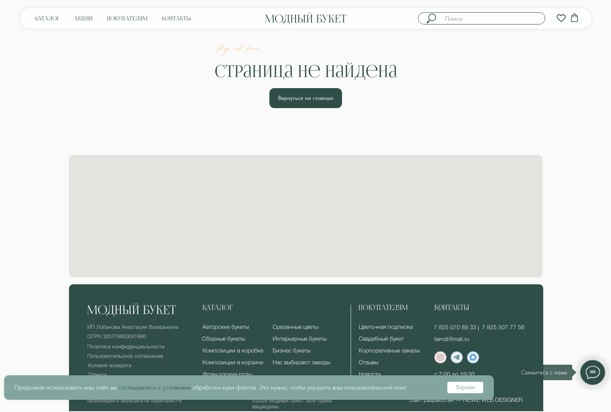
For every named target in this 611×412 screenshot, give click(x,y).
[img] (561, 18)
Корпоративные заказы (389, 351)
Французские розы (227, 374)
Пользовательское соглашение (125, 356)
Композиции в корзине (232, 362)
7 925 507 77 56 (503, 327)
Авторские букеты (225, 327)
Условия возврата (109, 365)
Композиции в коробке (232, 351)
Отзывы (368, 362)
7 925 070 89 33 (455, 327)
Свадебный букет (381, 339)
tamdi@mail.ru (451, 339)
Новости (370, 374)
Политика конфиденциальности (125, 347)
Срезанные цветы (295, 327)
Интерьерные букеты (300, 339)
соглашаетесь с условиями (155, 387)
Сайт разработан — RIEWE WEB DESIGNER (465, 400)
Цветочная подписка (386, 327)
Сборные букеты (223, 339)
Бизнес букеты (292, 351)
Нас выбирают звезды (301, 362)
